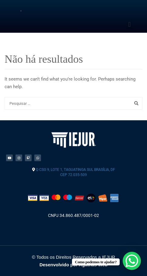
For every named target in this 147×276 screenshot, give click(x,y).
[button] (129, 24)
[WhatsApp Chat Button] (132, 261)
